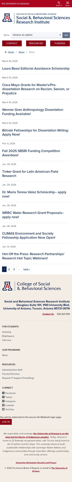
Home (11, 52)
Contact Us (48, 314)
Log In (6, 421)
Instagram (10, 401)
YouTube (9, 409)
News (21, 52)
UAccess (6, 340)
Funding (60, 43)
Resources (36, 43)
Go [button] (67, 35)
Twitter (8, 397)
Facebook (10, 393)
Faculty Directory (11, 373)
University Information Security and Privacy (36, 462)
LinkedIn (9, 405)
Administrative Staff (12, 369)
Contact (11, 43)
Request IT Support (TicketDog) (18, 378)
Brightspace (8, 336)
